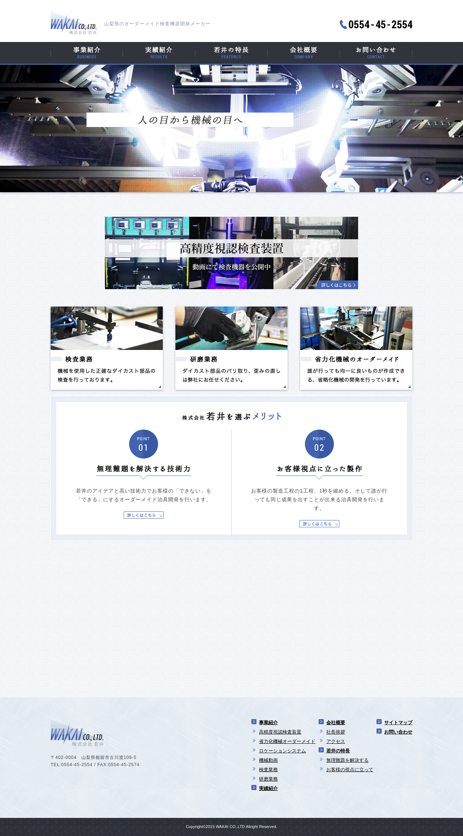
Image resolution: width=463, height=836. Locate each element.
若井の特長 (338, 750)
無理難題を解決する (347, 760)
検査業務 (268, 769)
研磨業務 (268, 779)
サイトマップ (398, 722)
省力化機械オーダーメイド (287, 741)
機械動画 (268, 760)
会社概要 (335, 722)
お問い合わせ (398, 732)
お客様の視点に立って (349, 769)
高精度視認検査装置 (280, 732)
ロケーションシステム (282, 750)
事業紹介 (268, 722)
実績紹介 (268, 788)
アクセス (335, 741)
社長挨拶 (335, 732)
